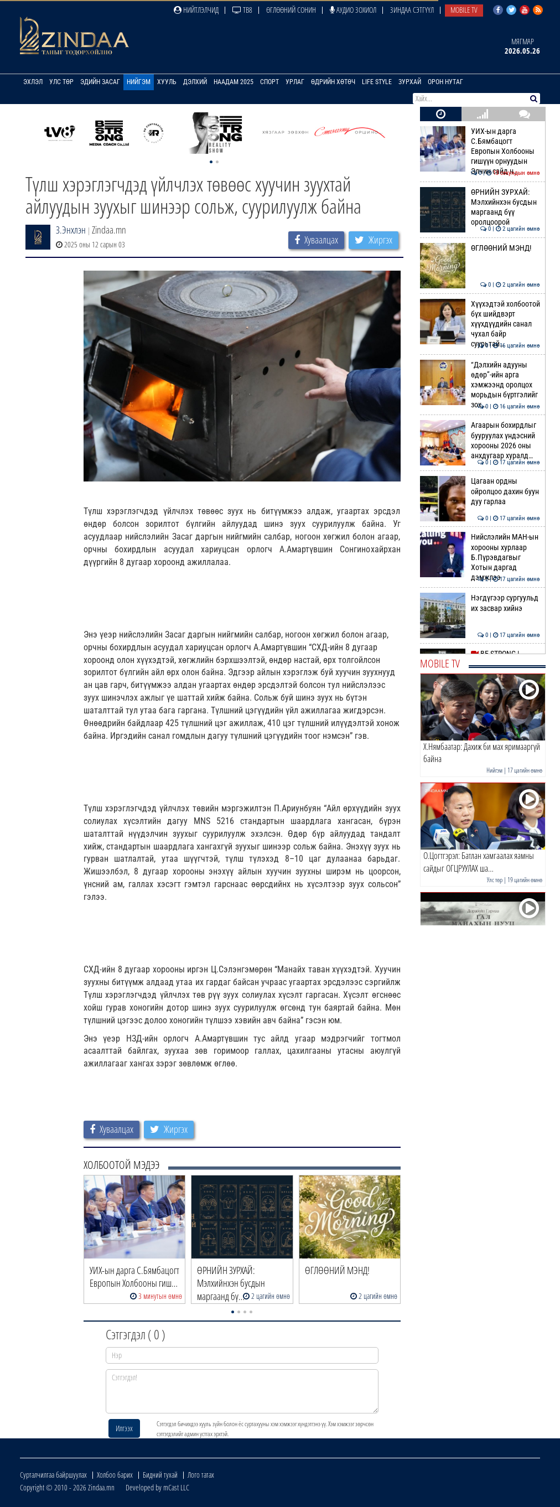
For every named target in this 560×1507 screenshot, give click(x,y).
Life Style (377, 82)
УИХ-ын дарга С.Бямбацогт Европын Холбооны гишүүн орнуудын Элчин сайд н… (480, 151)
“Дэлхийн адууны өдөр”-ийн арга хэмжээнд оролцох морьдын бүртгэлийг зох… (480, 385)
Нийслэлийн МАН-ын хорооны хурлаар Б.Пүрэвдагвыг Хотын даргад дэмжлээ (480, 557)
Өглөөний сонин (291, 9)
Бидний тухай (160, 1474)
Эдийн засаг (100, 82)
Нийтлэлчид (196, 9)
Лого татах (201, 1474)
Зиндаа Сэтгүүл (412, 9)
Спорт (269, 82)
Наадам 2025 (233, 82)
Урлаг (295, 82)
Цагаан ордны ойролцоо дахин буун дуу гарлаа (480, 491)
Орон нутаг (445, 82)
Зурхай (409, 82)
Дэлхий (195, 82)
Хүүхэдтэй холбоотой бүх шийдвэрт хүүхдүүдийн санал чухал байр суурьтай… (480, 324)
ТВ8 (242, 9)
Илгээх (124, 1428)
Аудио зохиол (353, 9)
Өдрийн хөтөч (333, 82)
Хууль (167, 82)
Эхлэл (33, 82)
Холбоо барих (115, 1474)
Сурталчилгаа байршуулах (53, 1474)
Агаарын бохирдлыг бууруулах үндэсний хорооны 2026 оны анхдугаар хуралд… (480, 440)
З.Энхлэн (71, 229)
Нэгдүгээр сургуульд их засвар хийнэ (480, 603)
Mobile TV (464, 9)
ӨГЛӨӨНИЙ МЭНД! (480, 248)
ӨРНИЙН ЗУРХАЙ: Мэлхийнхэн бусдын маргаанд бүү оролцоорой (480, 207)
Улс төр (61, 82)
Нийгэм (139, 82)
